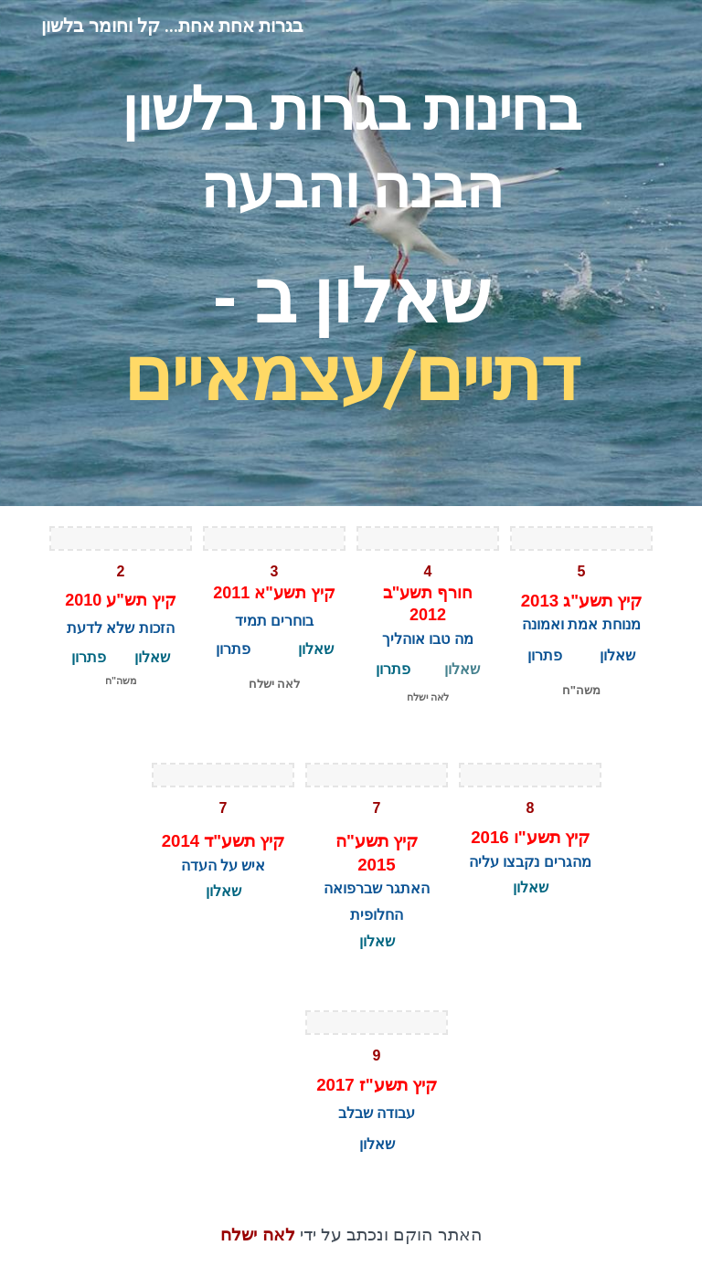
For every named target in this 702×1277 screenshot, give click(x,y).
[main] (350, 253)
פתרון (544, 655)
